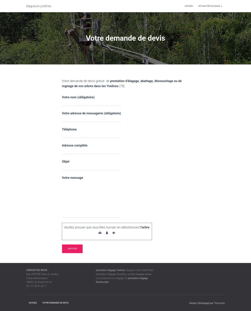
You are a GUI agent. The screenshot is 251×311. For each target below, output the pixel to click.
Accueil (189, 6)
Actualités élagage (210, 6)
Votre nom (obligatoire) (91, 100)
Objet (91, 165)
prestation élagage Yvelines (110, 270)
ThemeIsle (219, 303)
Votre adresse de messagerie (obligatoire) (91, 116)
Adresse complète (91, 149)
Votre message (91, 197)
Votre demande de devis (55, 303)
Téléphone (91, 132)
